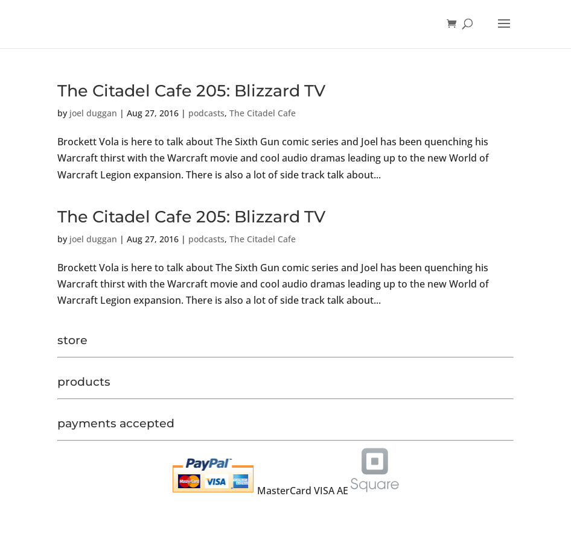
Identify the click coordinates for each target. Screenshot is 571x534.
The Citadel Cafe (262, 113)
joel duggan (93, 113)
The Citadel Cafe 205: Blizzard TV (191, 91)
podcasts (206, 113)
